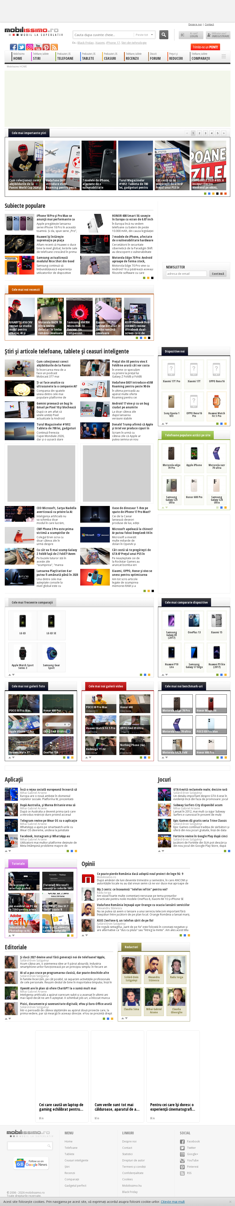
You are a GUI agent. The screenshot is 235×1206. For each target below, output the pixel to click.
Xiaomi (100, 43)
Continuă (218, 274)
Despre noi (195, 24)
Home (69, 1141)
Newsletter (175, 267)
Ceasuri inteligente (76, 1160)
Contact (209, 24)
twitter (21, 47)
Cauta (163, 34)
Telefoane (71, 1148)
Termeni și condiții (134, 1167)
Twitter (188, 1148)
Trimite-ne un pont (205, 46)
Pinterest (189, 1167)
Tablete (69, 1154)
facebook (13, 47)
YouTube (189, 1160)
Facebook (190, 1141)
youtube (38, 47)
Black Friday (86, 43)
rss (54, 47)
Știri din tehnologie (134, 43)
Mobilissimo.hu (132, 1186)
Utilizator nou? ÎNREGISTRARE (218, 35)
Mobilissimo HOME (17, 66)
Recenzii (70, 1173)
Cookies (127, 1179)
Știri (67, 1167)
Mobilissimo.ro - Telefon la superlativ (34, 31)
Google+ (189, 1154)
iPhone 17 (113, 43)
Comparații (72, 1179)
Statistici (127, 1154)
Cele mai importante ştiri (29, 133)
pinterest (46, 47)
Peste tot (144, 35)
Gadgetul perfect (75, 1186)
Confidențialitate (132, 1173)
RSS (185, 1173)
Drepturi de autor (133, 1160)
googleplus (29, 47)
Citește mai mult (173, 1201)
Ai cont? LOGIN (191, 35)
